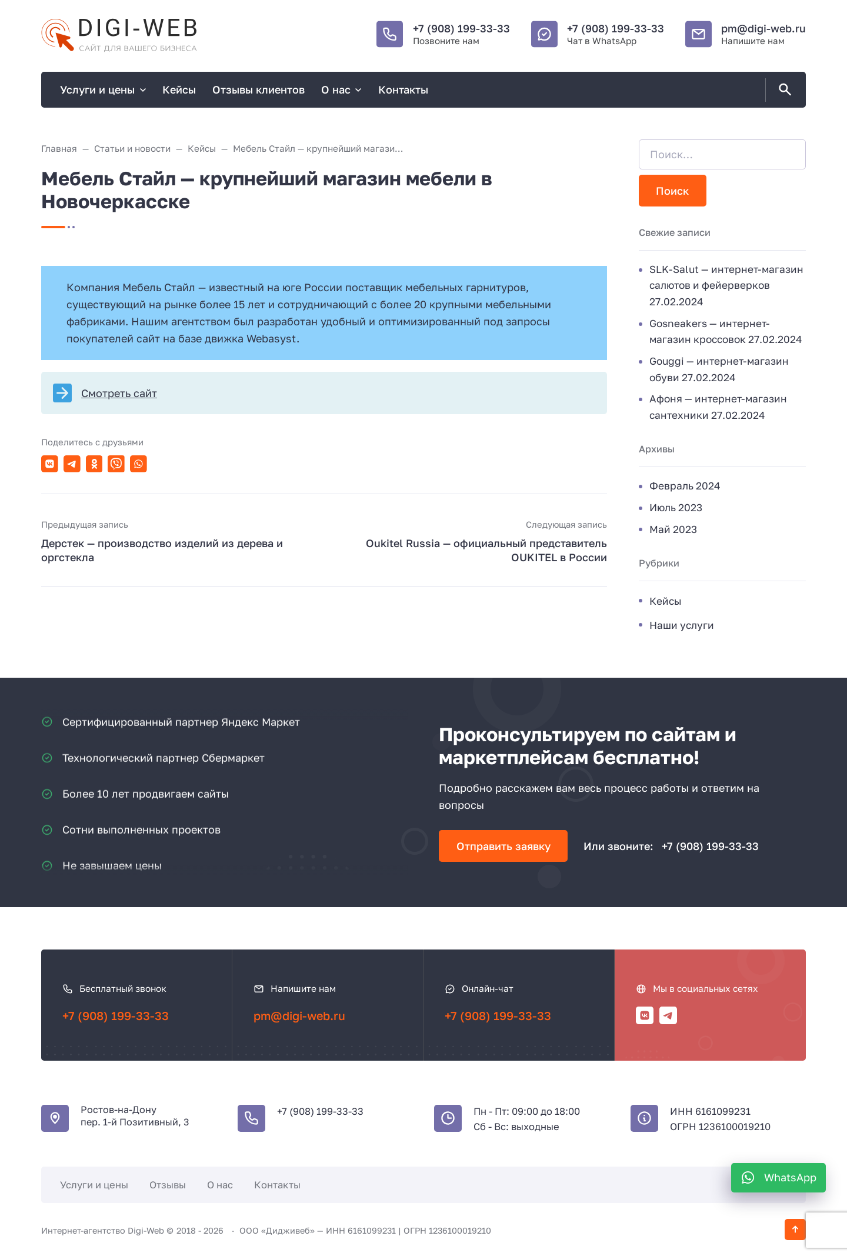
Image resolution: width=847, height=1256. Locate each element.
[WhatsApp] (778, 1177)
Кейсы (665, 601)
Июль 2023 (675, 507)
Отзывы (167, 1185)
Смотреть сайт (119, 393)
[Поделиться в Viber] (116, 463)
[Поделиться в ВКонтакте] (49, 463)
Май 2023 (673, 529)
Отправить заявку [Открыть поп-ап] (503, 845)
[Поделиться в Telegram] (72, 463)
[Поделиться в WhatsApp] (138, 463)
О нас (220, 1185)
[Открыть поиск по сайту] (783, 90)
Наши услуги (681, 625)
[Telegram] (668, 1015)
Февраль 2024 (685, 485)
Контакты (277, 1185)
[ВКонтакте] (644, 1015)
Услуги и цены (94, 1185)
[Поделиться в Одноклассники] (94, 463)
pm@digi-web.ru (763, 28)
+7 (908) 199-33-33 (461, 28)
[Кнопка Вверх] (795, 1229)
